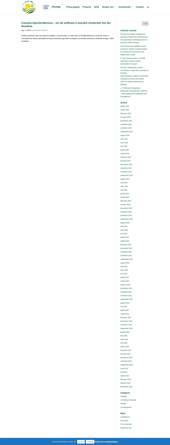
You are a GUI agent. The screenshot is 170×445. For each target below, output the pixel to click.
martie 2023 (124, 241)
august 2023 (125, 223)
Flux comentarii (126, 424)
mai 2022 (123, 274)
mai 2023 (123, 234)
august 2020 (125, 332)
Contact (140, 7)
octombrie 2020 (126, 325)
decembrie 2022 (126, 248)
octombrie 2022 (126, 255)
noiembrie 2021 (126, 292)
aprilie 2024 (124, 194)
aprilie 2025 (124, 150)
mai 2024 (123, 190)
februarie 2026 (125, 113)
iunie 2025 (124, 143)
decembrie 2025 (126, 121)
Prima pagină (72, 7)
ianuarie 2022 (125, 285)
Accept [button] (81, 442)
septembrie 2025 (126, 132)
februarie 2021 (125, 317)
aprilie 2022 (124, 277)
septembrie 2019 (126, 365)
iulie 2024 (124, 183)
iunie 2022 (124, 270)
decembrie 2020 (126, 321)
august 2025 (125, 135)
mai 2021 (123, 306)
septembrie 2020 (126, 328)
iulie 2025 (124, 139)
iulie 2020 (124, 336)
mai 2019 (123, 372)
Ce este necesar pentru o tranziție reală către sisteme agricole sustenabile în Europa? (132, 61)
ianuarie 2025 (125, 161)
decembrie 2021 (126, 288)
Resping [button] (90, 442)
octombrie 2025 (126, 128)
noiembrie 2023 (126, 212)
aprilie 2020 (124, 347)
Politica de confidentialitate (106, 442)
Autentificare (125, 417)
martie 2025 (124, 153)
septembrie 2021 (126, 299)
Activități (123, 396)
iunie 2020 (124, 339)
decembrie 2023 (126, 208)
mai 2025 (123, 146)
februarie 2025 (125, 157)
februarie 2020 (125, 350)
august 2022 (125, 263)
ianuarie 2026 (125, 117)
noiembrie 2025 (126, 124)
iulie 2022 (124, 266)
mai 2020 (123, 343)
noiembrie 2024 (126, 168)
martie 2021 (124, 314)
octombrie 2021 (126, 296)
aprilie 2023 (124, 237)
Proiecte (87, 7)
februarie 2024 (125, 201)
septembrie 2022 (126, 259)
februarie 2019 (125, 379)
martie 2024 (124, 197)
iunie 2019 (124, 368)
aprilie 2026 (124, 106)
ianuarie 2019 (125, 383)
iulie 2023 (124, 226)
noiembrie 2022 (126, 252)
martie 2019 (124, 376)
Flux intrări (124, 421)
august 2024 (125, 179)
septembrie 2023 (126, 219)
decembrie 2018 (126, 387)
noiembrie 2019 (126, 361)
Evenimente (124, 7)
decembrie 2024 (126, 164)
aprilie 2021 (124, 310)
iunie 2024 (124, 186)
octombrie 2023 (126, 215)
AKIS (96, 7)
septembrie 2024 (126, 175)
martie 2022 (124, 281)
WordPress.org (125, 428)
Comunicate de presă (39, 30)
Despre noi (107, 7)
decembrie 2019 (126, 358)
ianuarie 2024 (125, 204)
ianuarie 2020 (125, 354)
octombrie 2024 (126, 172)
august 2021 (125, 303)
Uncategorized (125, 407)
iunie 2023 (124, 230)
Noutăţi (123, 404)
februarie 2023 (125, 245)
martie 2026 (124, 110)
